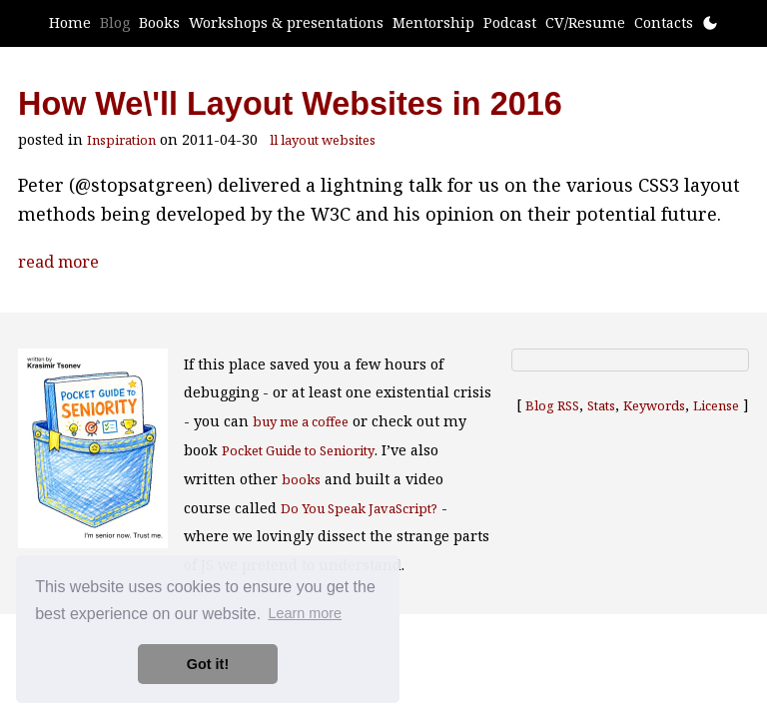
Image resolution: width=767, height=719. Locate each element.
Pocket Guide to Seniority (298, 450)
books (301, 479)
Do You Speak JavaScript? (359, 508)
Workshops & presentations (286, 22)
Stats (601, 405)
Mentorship (433, 22)
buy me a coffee (301, 421)
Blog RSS (552, 405)
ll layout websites (323, 140)
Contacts (663, 22)
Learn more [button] (305, 613)
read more (58, 262)
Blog (115, 22)
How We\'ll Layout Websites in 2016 (290, 104)
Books (159, 22)
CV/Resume (585, 22)
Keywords (654, 405)
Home (70, 22)
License (716, 405)
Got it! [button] (208, 664)
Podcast (509, 22)
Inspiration (121, 140)
